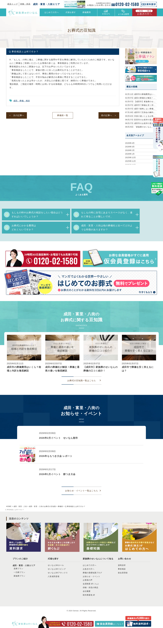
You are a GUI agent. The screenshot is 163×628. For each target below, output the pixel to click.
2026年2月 (130, 150)
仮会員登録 (123, 573)
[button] (7, 354)
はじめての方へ (51, 12)
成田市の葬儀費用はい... (140, 94)
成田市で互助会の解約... (140, 112)
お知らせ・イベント (91, 576)
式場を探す (53, 559)
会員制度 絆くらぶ (91, 584)
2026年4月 (130, 143)
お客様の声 (87, 580)
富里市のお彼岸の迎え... (140, 120)
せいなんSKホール (56, 565)
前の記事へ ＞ (109, 115)
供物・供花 (25, 4)
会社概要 (87, 591)
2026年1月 (130, 154)
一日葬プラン (19, 572)
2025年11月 (130, 161)
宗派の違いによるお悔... (140, 116)
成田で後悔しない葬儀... (140, 109)
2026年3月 (130, 147)
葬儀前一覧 (62, 115)
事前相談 (122, 569)
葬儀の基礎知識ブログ (92, 573)
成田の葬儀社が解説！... (140, 98)
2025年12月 (130, 157)
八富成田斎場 (53, 576)
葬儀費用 (87, 12)
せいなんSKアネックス (58, 573)
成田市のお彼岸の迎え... (140, 123)
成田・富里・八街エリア (46, 4)
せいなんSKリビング (57, 569)
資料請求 (122, 565)
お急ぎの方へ (144, 12)
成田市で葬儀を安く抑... (140, 105)
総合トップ (12, 4)
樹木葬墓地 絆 (89, 595)
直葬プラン (18, 569)
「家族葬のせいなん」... (140, 127)
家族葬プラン (19, 576)
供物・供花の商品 (90, 587)
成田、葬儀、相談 (21, 101)
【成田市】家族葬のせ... (140, 101)
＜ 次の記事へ (16, 115)
